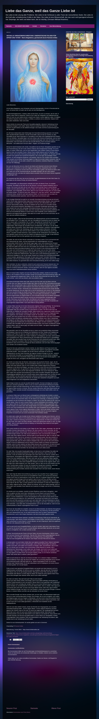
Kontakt (34, 26)
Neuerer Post (11, 708)
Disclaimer (43, 26)
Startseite (9, 26)
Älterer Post (56, 708)
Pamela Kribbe (19, 626)
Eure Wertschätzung (55, 26)
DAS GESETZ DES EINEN (22, 26)
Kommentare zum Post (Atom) (21, 712)
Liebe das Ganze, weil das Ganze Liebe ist (40, 11)
